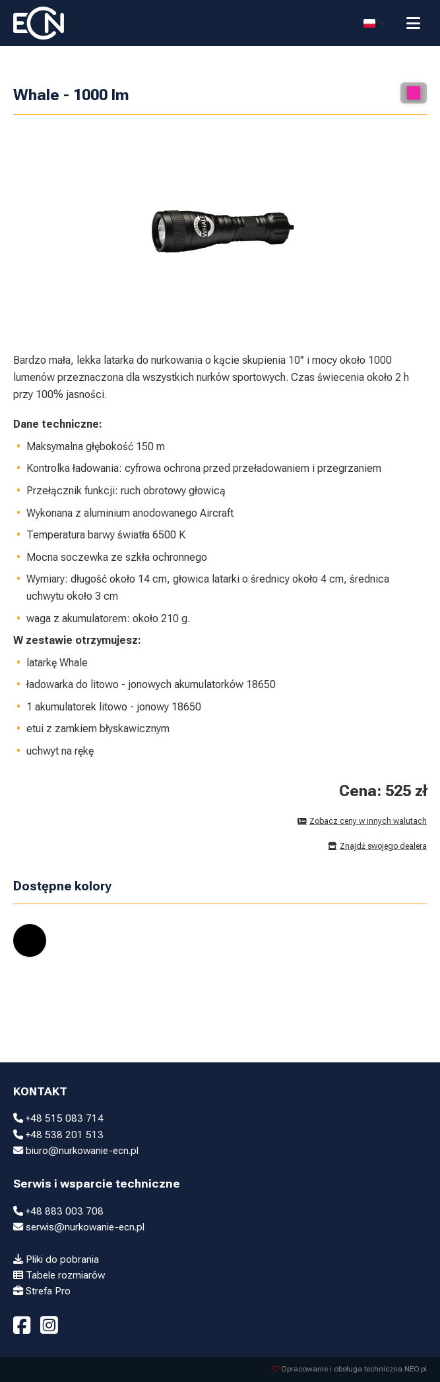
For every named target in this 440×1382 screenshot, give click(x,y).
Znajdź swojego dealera (377, 846)
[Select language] (375, 23)
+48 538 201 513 (58, 1135)
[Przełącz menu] (413, 23)
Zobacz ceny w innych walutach (362, 821)
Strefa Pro (42, 1291)
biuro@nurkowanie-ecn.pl (76, 1151)
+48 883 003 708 (58, 1211)
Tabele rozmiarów (59, 1275)
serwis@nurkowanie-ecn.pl (78, 1227)
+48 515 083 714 (58, 1118)
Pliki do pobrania (56, 1259)
